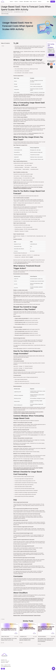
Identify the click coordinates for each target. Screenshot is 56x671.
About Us (39, 1)
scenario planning (34, 434)
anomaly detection (19, 304)
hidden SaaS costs (28, 460)
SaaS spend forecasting (22, 261)
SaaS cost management (33, 133)
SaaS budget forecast (21, 263)
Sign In (48, 1)
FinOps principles (16, 566)
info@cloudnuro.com (7, 666)
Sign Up (53, 1)
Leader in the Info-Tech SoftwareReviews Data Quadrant (32, 599)
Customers (21, 1)
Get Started (51, 54)
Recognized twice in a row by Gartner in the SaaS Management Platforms (27, 598)
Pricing (31, 1)
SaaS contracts (19, 348)
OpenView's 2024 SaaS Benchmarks (26, 94)
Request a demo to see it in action (28, 413)
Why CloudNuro (26, 1)
